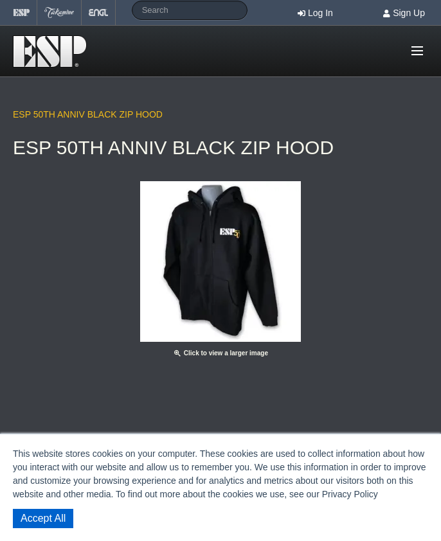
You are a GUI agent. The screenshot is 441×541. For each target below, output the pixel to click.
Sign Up (409, 13)
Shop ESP (53, 51)
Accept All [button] (43, 518)
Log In (320, 13)
